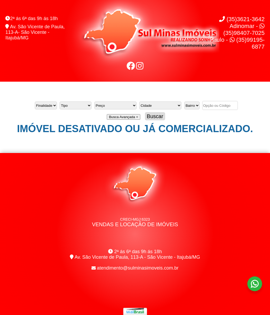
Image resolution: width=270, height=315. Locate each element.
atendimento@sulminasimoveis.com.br (138, 268)
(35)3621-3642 (241, 19)
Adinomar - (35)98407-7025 (244, 29)
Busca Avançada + (123, 117)
